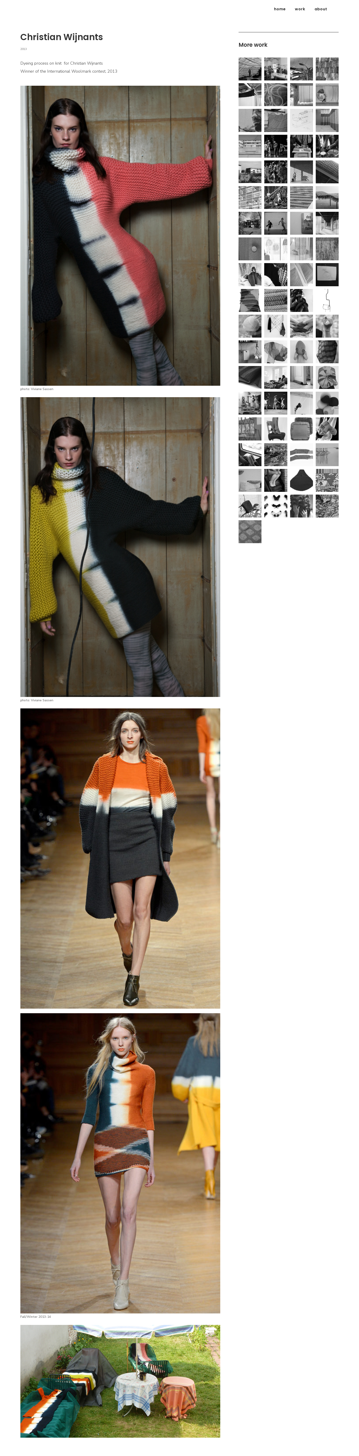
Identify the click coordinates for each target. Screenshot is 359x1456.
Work (300, 9)
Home (280, 9)
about (321, 9)
